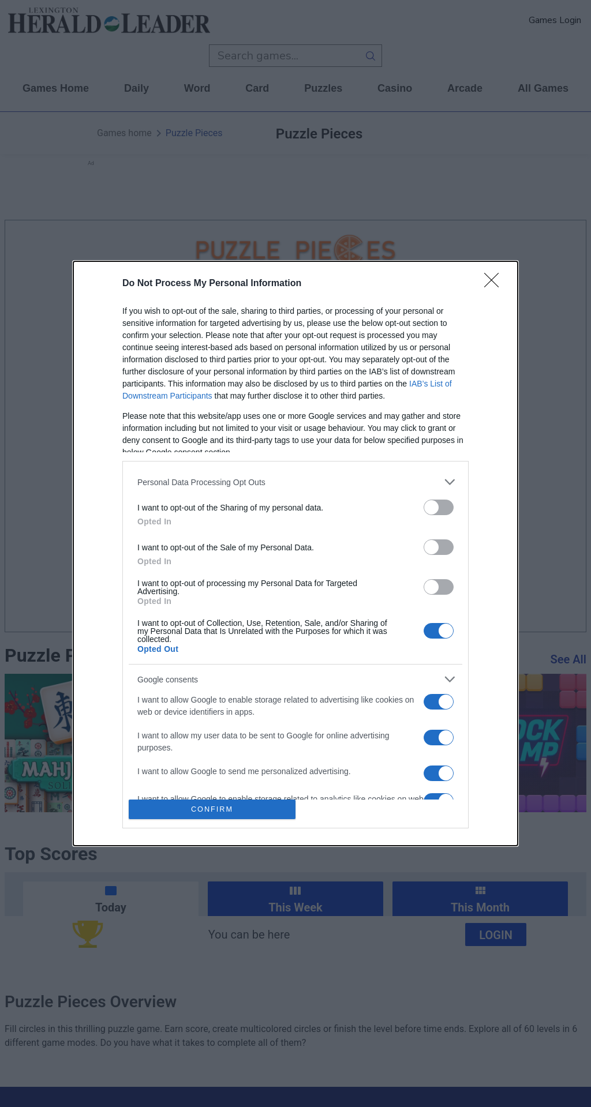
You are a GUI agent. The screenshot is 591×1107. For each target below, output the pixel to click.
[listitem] (295, 482)
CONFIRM (212, 809)
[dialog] (295, 553)
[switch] (439, 507)
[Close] (495, 284)
